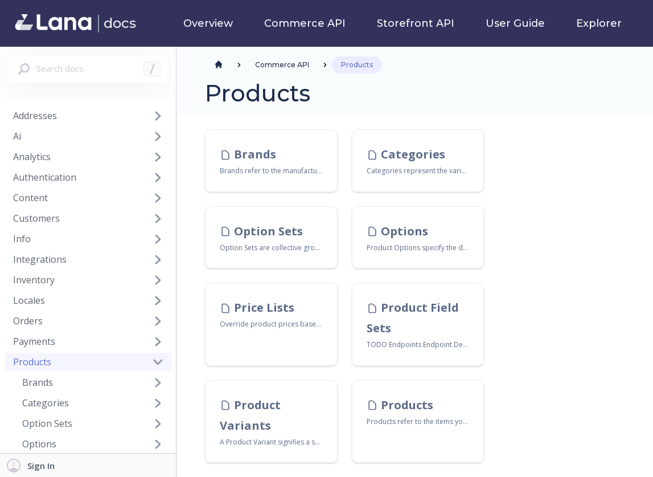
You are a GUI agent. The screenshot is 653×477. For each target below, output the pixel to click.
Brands (37, 382)
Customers (36, 218)
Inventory (34, 280)
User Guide (515, 24)
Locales (29, 300)
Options (39, 444)
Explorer (599, 24)
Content (30, 197)
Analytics (32, 156)
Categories (45, 403)
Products (32, 362)
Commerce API (305, 24)
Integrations (40, 259)
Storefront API (415, 24)
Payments (34, 341)
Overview (208, 24)
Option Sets (47, 423)
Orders (28, 321)
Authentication (44, 177)
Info (22, 239)
